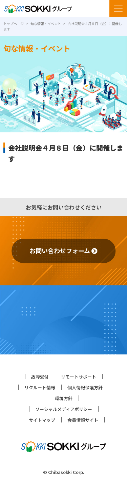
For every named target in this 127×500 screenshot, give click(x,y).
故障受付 (40, 376)
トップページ (13, 23)
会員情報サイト (82, 420)
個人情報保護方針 (85, 387)
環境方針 (63, 398)
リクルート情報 (39, 387)
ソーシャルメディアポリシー (63, 409)
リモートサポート (78, 376)
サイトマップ (42, 420)
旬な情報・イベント (45, 23)
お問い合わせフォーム (63, 250)
